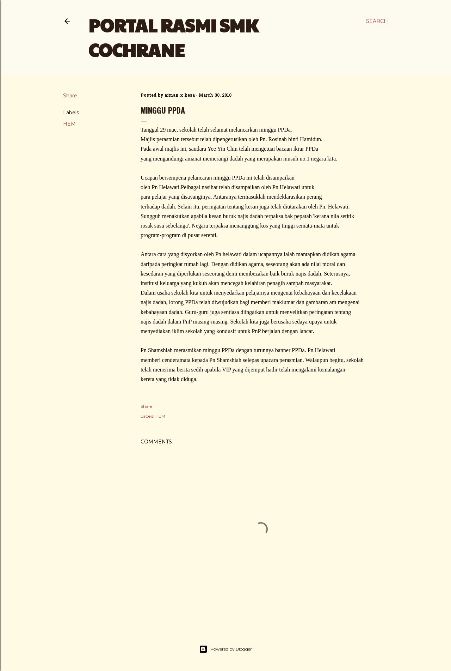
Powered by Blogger (225, 649)
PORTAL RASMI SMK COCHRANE (173, 37)
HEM (69, 124)
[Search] (377, 21)
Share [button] (70, 95)
